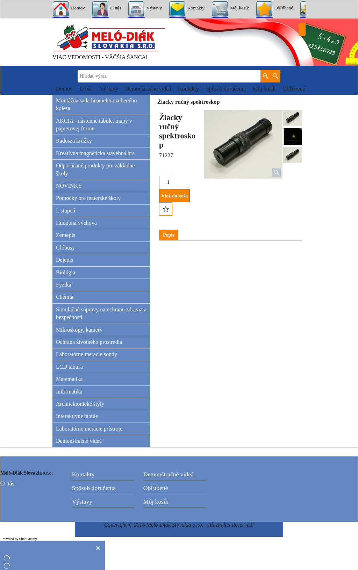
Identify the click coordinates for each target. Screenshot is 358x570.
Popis (168, 235)
